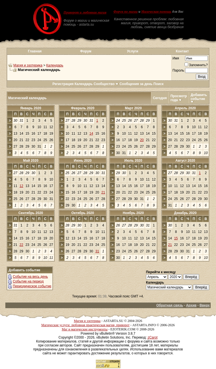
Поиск (159, 84)
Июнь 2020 (83, 161)
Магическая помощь (156, 12)
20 (142, 140)
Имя (175, 58)
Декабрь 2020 (185, 213)
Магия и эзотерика (28, 65)
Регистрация (62, 84)
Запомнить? (196, 65)
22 (21, 245)
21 (103, 192)
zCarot (153, 337)
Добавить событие (199, 97)
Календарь (54, 65)
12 (21, 186)
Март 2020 (133, 108)
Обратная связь (169, 305)
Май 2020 (30, 161)
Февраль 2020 (82, 108)
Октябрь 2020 (82, 213)
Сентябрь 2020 (30, 213)
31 (97, 251)
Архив (191, 305)
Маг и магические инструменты (84, 329)
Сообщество (106, 84)
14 (91, 133)
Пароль (178, 70)
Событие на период (28, 281)
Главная (35, 51)
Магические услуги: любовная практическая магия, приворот (85, 325)
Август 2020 (185, 161)
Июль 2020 (133, 161)
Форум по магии (125, 12)
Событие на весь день (30, 277)
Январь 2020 (30, 108)
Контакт (182, 51)
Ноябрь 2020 (133, 213)
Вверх (204, 305)
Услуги (132, 51)
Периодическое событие (32, 286)
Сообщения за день (136, 84)
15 (176, 238)
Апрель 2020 (185, 108)
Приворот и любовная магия (85, 12)
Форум (85, 51)
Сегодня (160, 98)
